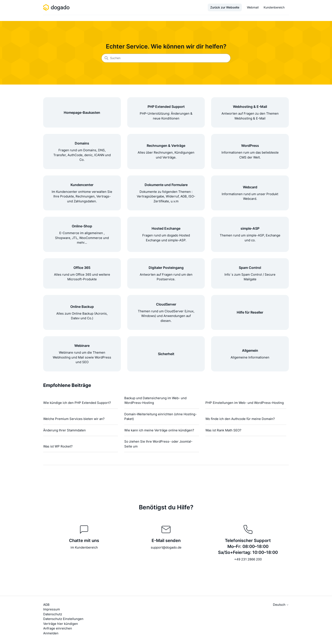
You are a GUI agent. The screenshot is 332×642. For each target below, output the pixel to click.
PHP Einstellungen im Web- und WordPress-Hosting (244, 403)
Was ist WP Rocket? (58, 446)
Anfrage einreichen (57, 628)
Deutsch (281, 605)
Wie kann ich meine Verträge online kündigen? (159, 430)
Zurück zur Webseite (224, 7)
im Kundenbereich (84, 547)
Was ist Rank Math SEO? (223, 430)
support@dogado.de (166, 547)
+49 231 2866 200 (248, 559)
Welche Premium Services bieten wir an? (74, 419)
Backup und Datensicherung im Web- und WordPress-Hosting (155, 400)
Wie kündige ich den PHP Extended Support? (77, 403)
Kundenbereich (274, 7)
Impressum (51, 609)
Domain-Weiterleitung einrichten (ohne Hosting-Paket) (160, 416)
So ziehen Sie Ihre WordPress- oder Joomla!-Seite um (158, 443)
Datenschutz (52, 614)
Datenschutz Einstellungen (63, 619)
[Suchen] (166, 58)
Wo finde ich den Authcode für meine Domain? (240, 419)
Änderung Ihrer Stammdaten (64, 430)
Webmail (253, 7)
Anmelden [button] (50, 633)
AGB (46, 605)
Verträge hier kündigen (60, 624)
